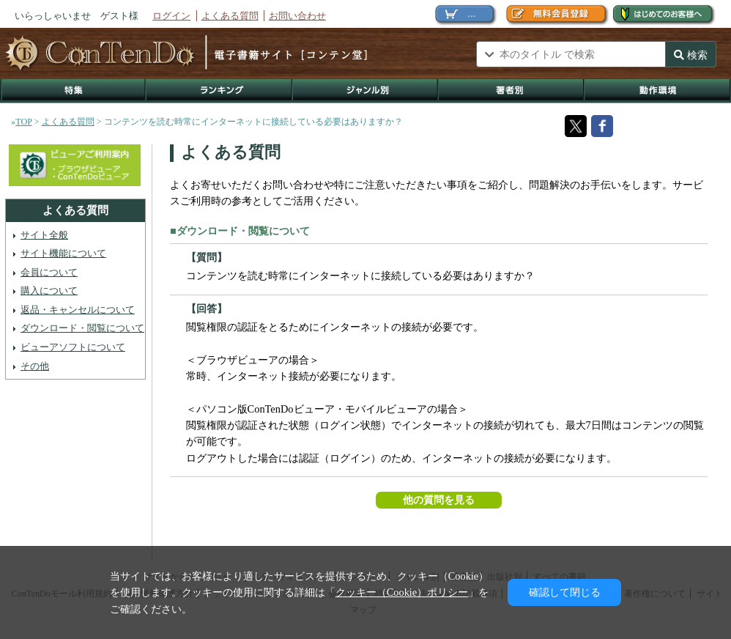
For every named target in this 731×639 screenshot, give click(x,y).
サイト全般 (44, 234)
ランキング (219, 91)
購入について (49, 290)
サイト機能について (63, 253)
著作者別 (512, 91)
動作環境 (658, 91)
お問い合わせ (297, 15)
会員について (49, 272)
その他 (35, 366)
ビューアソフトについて (73, 346)
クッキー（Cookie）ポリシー (402, 592)
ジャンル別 (366, 91)
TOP (23, 122)
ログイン (171, 15)
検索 (691, 55)
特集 (73, 91)
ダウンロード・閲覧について (82, 327)
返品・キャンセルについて (78, 309)
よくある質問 (230, 15)
